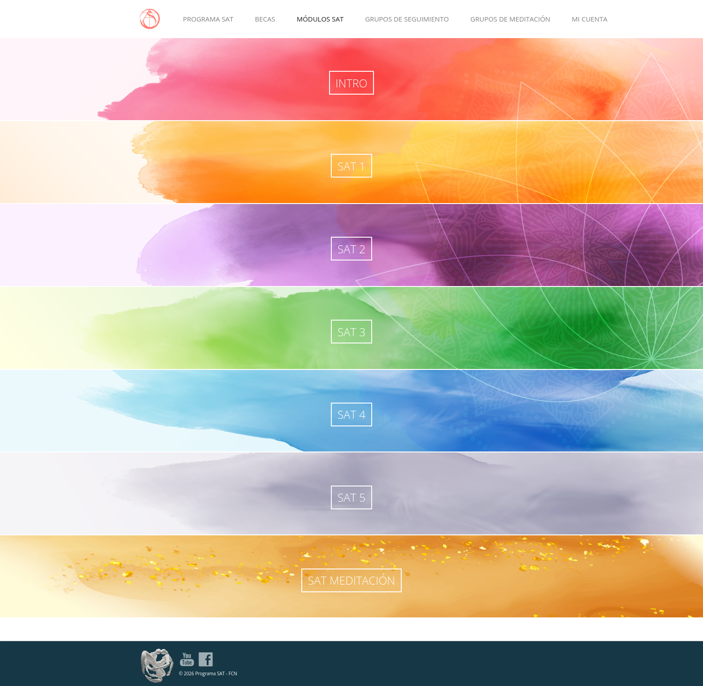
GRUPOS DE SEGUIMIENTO (407, 18)
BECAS (265, 18)
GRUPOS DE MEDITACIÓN (510, 18)
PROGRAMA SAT (208, 18)
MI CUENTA (589, 18)
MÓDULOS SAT (320, 18)
